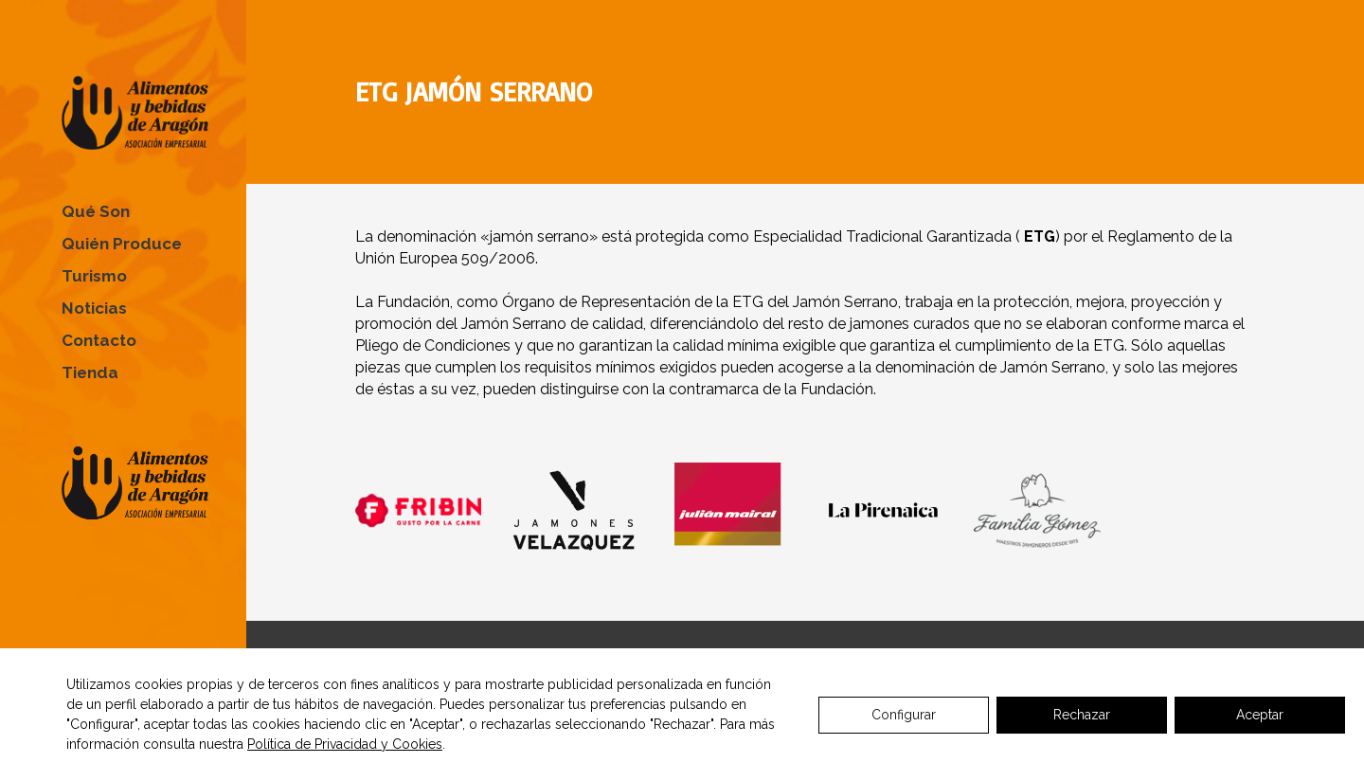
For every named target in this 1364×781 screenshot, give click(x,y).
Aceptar (1259, 714)
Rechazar (1081, 714)
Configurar (903, 714)
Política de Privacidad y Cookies (344, 744)
